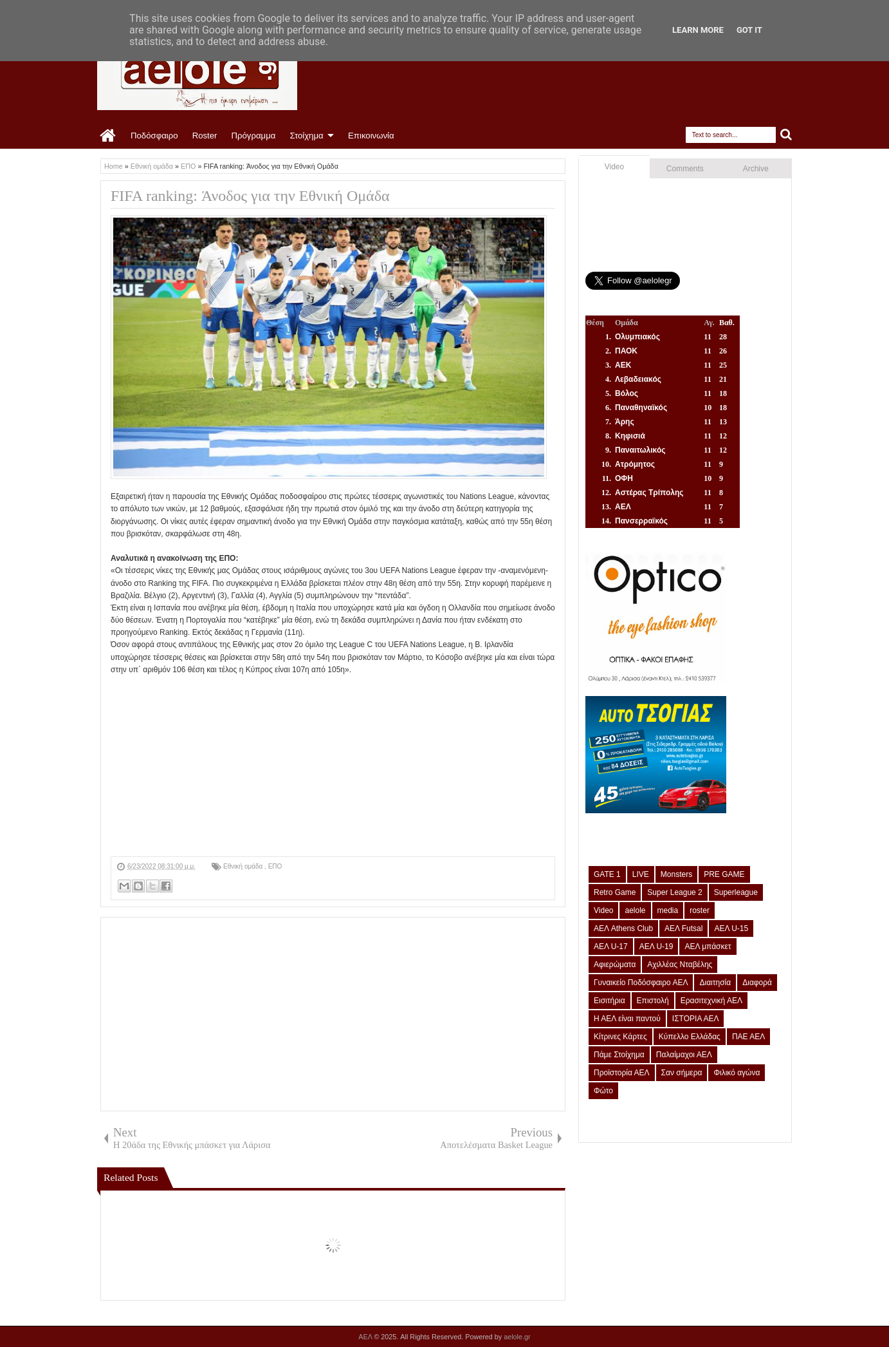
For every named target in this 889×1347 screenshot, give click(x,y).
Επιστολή (653, 1000)
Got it (749, 30)
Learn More (698, 30)
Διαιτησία (715, 982)
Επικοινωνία (371, 135)
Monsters (676, 874)
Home (108, 136)
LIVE (640, 874)
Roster (204, 135)
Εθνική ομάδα (243, 866)
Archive (756, 168)
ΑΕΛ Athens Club (623, 928)
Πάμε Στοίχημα (619, 1054)
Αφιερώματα (615, 964)
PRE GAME (724, 874)
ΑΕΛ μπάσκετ (707, 946)
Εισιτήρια (609, 1000)
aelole (635, 910)
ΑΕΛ (366, 1337)
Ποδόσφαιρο (154, 135)
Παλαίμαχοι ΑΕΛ (684, 1054)
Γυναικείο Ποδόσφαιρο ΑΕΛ (641, 982)
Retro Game (615, 892)
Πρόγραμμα (253, 135)
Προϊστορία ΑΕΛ (622, 1072)
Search (786, 135)
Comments (685, 168)
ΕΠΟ (275, 866)
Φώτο (603, 1090)
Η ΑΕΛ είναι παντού (627, 1018)
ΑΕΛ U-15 (731, 928)
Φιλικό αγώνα (736, 1072)
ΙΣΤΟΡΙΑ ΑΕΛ (695, 1018)
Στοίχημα (306, 135)
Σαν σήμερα (681, 1072)
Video (614, 166)
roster (700, 910)
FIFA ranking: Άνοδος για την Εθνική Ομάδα (250, 195)
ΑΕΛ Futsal (683, 928)
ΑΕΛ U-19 (656, 946)
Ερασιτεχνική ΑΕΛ (711, 1000)
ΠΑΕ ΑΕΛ (748, 1036)
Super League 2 (674, 892)
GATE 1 (607, 874)
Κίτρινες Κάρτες (620, 1036)
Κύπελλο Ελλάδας (689, 1036)
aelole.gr (517, 1337)
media (668, 910)
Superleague (736, 892)
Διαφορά (757, 982)
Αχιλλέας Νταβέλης (679, 964)
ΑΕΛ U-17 (611, 946)
